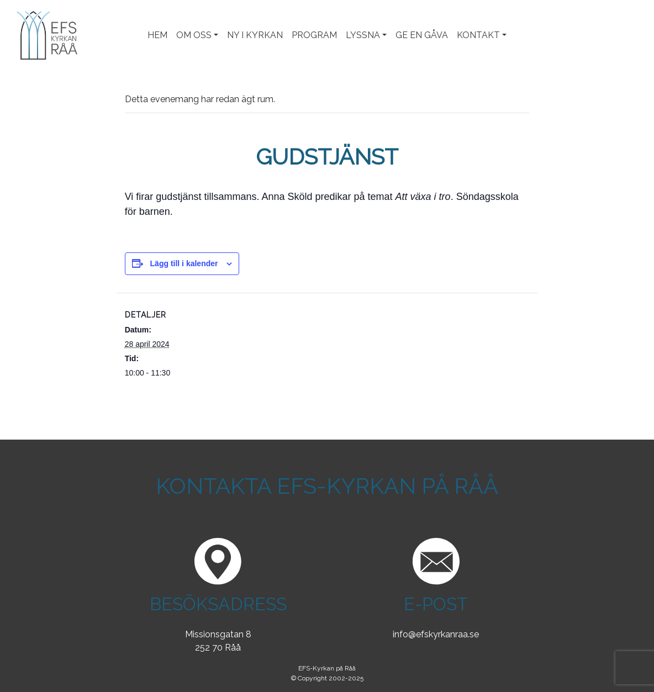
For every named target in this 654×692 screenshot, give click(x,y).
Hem (157, 35)
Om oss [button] (194, 35)
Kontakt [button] (478, 35)
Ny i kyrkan (255, 35)
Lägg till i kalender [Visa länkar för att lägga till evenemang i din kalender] (184, 263)
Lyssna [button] (363, 35)
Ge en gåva (421, 35)
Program (314, 35)
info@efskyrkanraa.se (436, 634)
